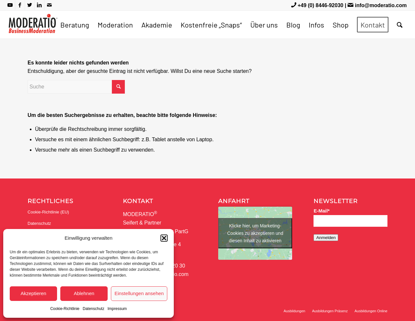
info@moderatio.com (381, 5)
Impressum (117, 308)
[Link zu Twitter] (29, 5)
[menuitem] (74, 25)
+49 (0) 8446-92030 (320, 5)
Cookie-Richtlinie (64, 308)
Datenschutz (93, 308)
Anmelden (326, 237)
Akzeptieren (33, 293)
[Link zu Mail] (49, 5)
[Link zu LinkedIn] (39, 5)
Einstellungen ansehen (139, 293)
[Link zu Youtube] (10, 5)
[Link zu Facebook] (20, 5)
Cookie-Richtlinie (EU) (48, 212)
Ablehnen (84, 293)
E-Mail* (321, 210)
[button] (164, 238)
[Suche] (400, 25)
